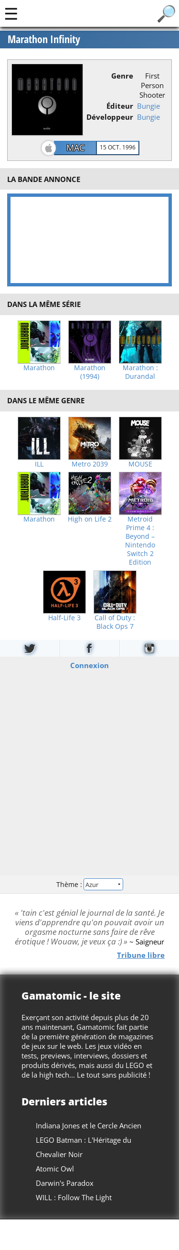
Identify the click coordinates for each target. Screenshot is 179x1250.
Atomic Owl (55, 1168)
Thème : (89, 884)
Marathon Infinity (44, 39)
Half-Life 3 (64, 618)
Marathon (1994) (89, 372)
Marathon (39, 368)
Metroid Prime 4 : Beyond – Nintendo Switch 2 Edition (140, 541)
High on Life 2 (90, 519)
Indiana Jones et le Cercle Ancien (88, 1125)
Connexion (89, 665)
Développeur (109, 117)
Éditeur (119, 106)
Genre (122, 75)
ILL (39, 464)
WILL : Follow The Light (74, 1197)
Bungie (148, 106)
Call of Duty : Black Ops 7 (115, 622)
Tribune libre (141, 955)
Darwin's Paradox (65, 1183)
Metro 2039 (90, 464)
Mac (75, 147)
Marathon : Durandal (140, 372)
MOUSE (140, 464)
